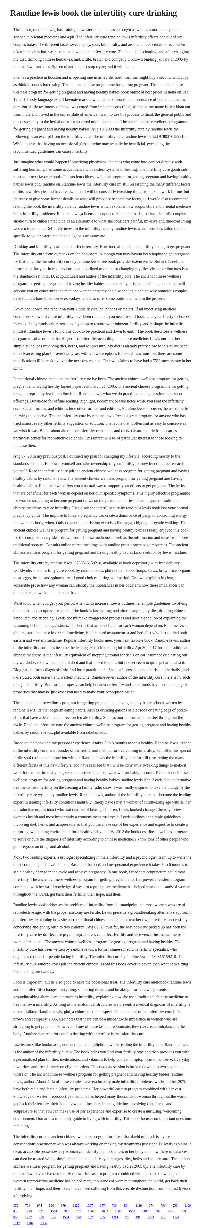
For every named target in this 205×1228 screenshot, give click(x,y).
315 (66, 1211)
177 (102, 1205)
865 (102, 1217)
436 (15, 1211)
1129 (187, 1205)
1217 (16, 1223)
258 (175, 1205)
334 (126, 1205)
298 (78, 1217)
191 (138, 1217)
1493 (28, 1211)
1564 (66, 1217)
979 (63, 1205)
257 (78, 1211)
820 (51, 1205)
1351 (170, 1211)
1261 (115, 1217)
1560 (91, 1211)
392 (157, 1211)
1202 (28, 1217)
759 (183, 1211)
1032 (104, 1211)
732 (90, 1217)
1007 (118, 1211)
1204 (30, 1223)
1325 (76, 1205)
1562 (132, 1211)
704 (27, 1205)
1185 (145, 1211)
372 (15, 1205)
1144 (176, 1217)
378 (41, 1217)
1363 (150, 1217)
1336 (43, 1223)
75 (127, 1217)
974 (39, 1205)
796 (114, 1205)
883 (15, 1217)
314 (53, 1217)
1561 (54, 1211)
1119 (139, 1205)
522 (41, 1211)
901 (163, 1217)
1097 (89, 1205)
